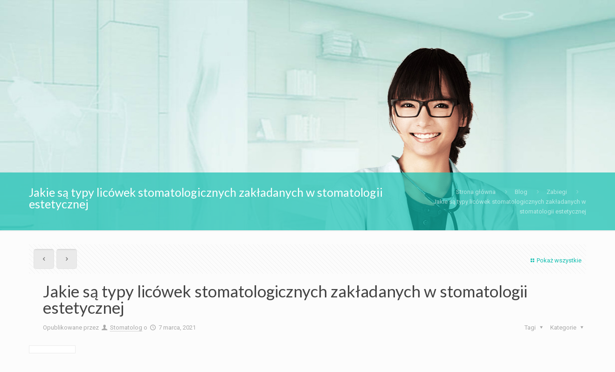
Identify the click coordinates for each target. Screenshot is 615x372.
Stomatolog (126, 327)
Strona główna (476, 191)
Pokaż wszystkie (554, 260)
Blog (521, 191)
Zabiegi (556, 191)
